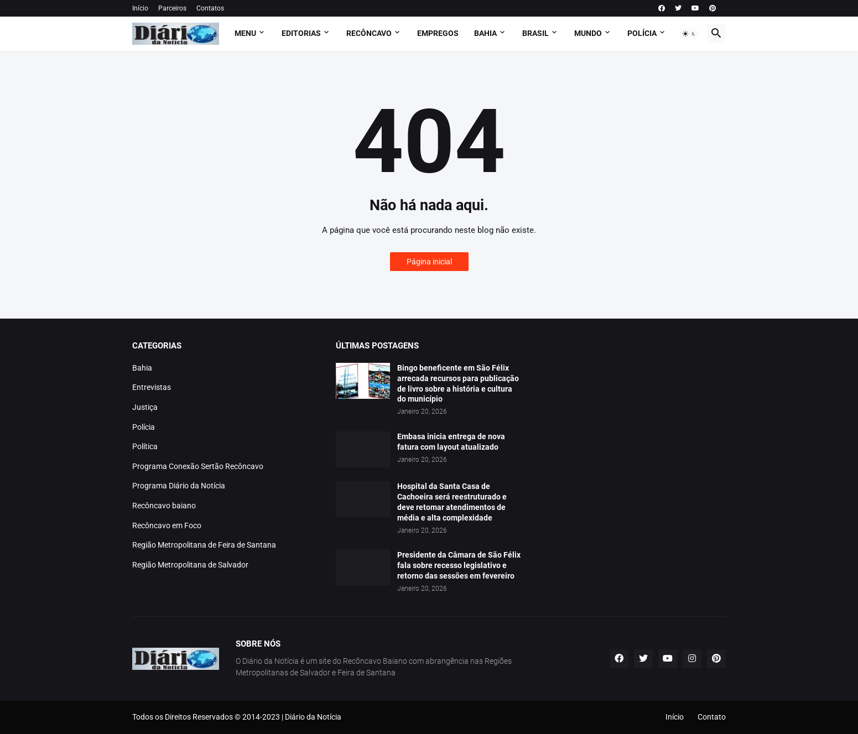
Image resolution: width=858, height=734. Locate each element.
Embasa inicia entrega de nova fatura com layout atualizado (451, 441)
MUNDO (588, 33)
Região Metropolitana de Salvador (190, 564)
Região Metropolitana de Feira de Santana (204, 544)
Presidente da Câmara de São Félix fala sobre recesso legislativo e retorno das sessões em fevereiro (459, 565)
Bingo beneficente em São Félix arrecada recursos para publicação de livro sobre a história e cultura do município (458, 383)
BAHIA (485, 33)
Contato (712, 716)
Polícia (143, 427)
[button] (689, 33)
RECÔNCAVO (369, 33)
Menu (245, 33)
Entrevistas (151, 387)
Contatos (210, 8)
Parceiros (172, 8)
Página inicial (429, 261)
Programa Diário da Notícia (178, 485)
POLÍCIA (642, 33)
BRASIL (535, 33)
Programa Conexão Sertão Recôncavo (197, 466)
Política (145, 446)
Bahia (142, 367)
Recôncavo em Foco (166, 525)
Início (140, 8)
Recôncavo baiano (164, 505)
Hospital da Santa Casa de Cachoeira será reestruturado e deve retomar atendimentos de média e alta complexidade (452, 502)
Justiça (145, 407)
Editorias (301, 33)
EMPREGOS (438, 33)
